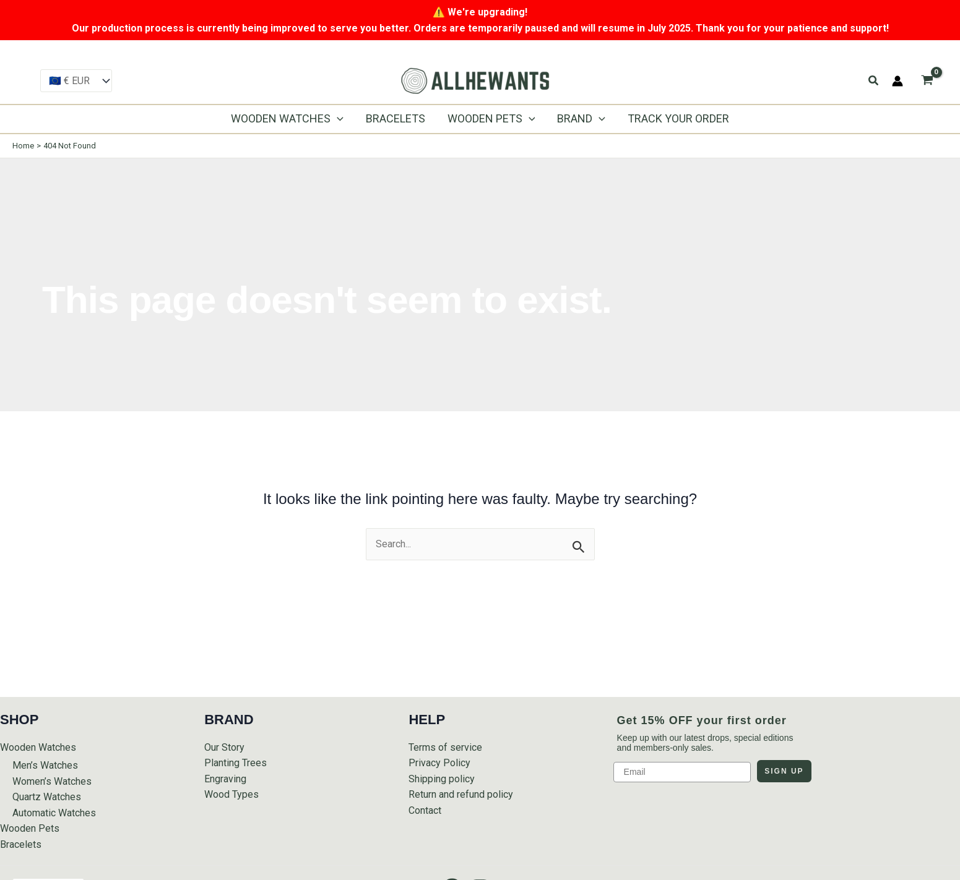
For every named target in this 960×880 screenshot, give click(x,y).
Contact (425, 810)
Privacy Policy (439, 763)
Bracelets (20, 844)
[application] (337, 118)
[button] (874, 80)
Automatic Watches (54, 813)
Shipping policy (442, 779)
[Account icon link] (897, 81)
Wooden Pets (29, 828)
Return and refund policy (461, 794)
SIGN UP (783, 771)
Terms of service (445, 747)
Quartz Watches (46, 797)
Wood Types (231, 794)
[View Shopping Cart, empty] (926, 81)
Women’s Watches (52, 781)
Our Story (224, 747)
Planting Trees (235, 763)
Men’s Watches (45, 765)
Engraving (225, 779)
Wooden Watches (38, 747)
